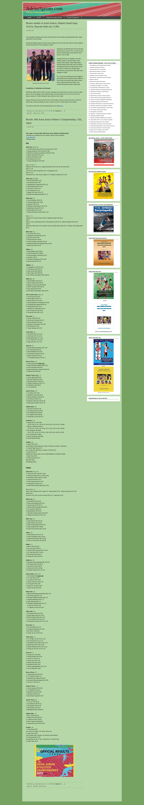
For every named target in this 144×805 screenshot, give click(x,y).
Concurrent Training (95, 93)
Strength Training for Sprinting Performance (101, 89)
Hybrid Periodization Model (97, 115)
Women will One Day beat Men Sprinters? (100, 97)
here (61, 106)
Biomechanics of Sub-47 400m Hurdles (100, 95)
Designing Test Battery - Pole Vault (99, 85)
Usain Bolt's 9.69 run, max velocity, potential (101, 119)
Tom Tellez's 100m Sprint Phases (98, 109)
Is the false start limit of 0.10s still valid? (100, 127)
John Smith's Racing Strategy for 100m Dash (101, 107)
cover (108, 392)
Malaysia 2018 (38, 113)
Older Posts (78, 793)
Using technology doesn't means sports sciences (102, 125)
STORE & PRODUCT (73, 17)
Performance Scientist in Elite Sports (99, 91)
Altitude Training (94, 79)
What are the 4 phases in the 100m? (99, 129)
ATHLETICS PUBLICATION (54, 17)
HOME (29, 17)
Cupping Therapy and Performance (99, 101)
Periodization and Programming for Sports (100, 65)
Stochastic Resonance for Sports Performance (102, 103)
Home (54, 793)
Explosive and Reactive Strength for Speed (101, 105)
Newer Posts (30, 793)
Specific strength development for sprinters (101, 117)
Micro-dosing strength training (97, 131)
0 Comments (57, 111)
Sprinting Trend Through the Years (98, 75)
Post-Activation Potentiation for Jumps (99, 87)
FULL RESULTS (30, 137)
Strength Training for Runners (97, 67)
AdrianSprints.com (44, 8)
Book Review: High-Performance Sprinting (100, 77)
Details (105, 300)
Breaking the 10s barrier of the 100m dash (100, 123)
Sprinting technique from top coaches (99, 121)
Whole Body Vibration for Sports (98, 71)
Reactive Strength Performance (97, 81)
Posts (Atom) (43, 796)
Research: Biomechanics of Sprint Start (100, 83)
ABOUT (39, 17)
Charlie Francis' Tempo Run (97, 73)
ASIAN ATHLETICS (39, 786)
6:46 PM (49, 111)
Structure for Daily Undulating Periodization (101, 99)
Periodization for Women (96, 111)
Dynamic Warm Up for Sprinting (98, 69)
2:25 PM (49, 784)
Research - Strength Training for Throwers (100, 113)
